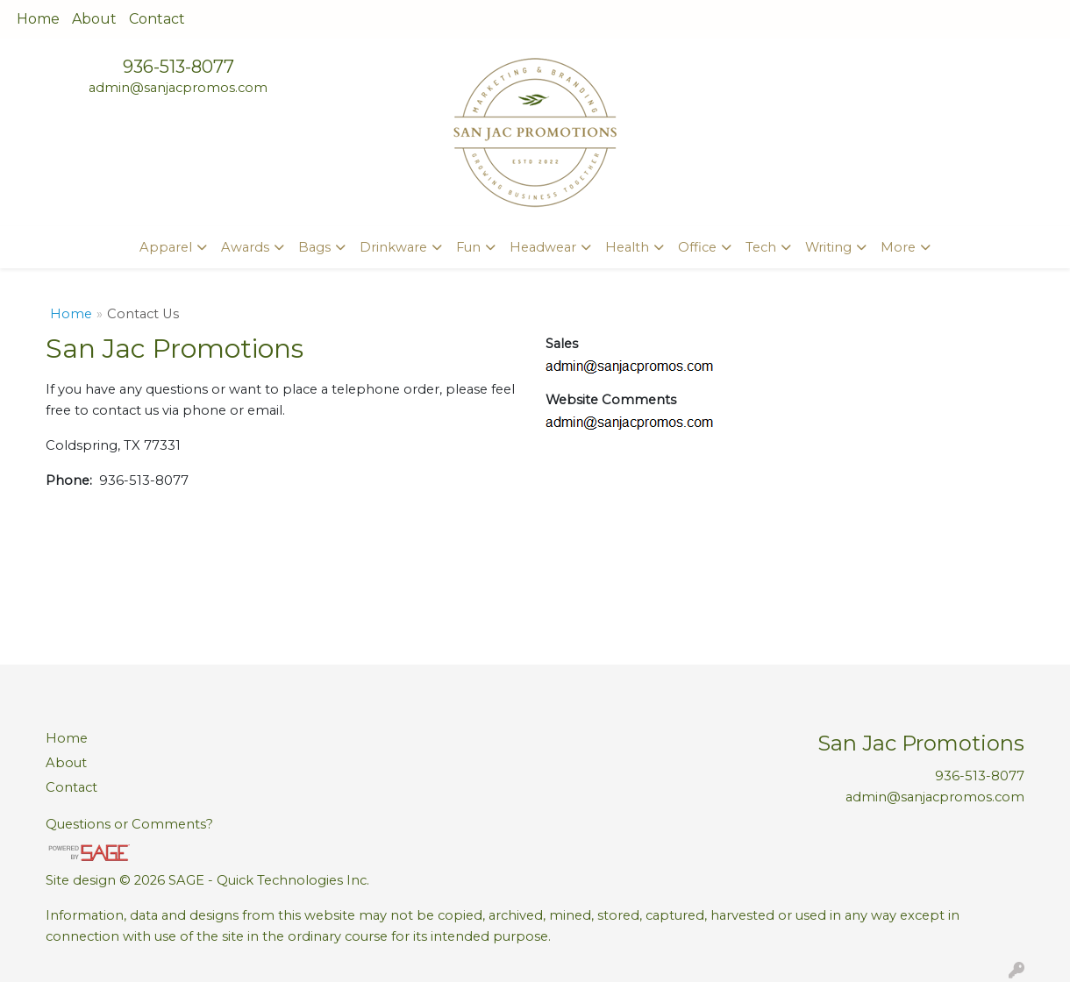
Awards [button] (245, 247)
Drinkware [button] (393, 247)
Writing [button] (828, 247)
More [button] (898, 247)
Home (38, 19)
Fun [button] (468, 247)
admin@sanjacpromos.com (178, 88)
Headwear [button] (543, 247)
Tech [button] (760, 247)
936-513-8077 (178, 66)
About (94, 19)
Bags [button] (314, 247)
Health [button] (627, 247)
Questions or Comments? (129, 824)
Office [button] (697, 247)
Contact (157, 19)
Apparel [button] (165, 247)
